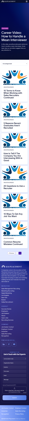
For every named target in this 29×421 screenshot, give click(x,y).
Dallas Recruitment (7, 302)
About (3, 315)
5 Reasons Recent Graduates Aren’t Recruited (12, 125)
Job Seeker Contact (7, 327)
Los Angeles (5, 295)
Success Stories (6, 309)
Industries (4, 331)
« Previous (11, 253)
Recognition (5, 336)
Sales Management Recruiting (10, 288)
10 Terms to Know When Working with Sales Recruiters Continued (13, 94)
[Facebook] (9, 344)
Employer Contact (7, 329)
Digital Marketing (6, 293)
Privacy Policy (19, 414)
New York (4, 297)
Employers (4, 311)
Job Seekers (5, 313)
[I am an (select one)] (14, 358)
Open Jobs (4, 318)
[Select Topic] (14, 63)
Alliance (22, 418)
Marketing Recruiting (7, 291)
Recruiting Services (7, 320)
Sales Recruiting (6, 333)
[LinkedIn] (3, 344)
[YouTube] (14, 344)
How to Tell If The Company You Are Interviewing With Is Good (13, 157)
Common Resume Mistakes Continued (13, 243)
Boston (3, 300)
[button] (26, 1)
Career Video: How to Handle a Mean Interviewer (14, 36)
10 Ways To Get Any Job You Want (13, 215)
